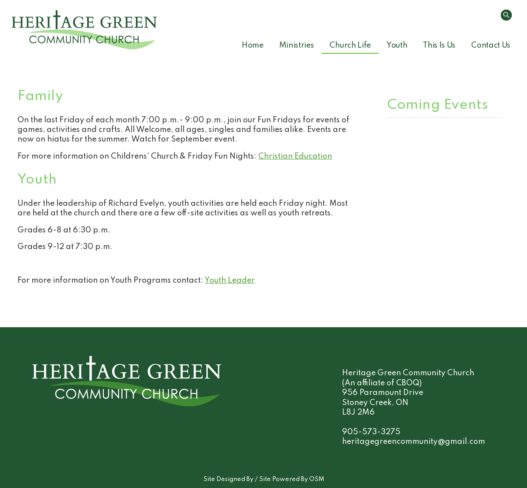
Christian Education (295, 156)
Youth (397, 45)
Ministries (296, 45)
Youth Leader (230, 280)
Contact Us (490, 45)
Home (253, 45)
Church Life (349, 45)
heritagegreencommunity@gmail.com (413, 442)
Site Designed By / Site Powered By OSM (263, 479)
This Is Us (439, 45)
